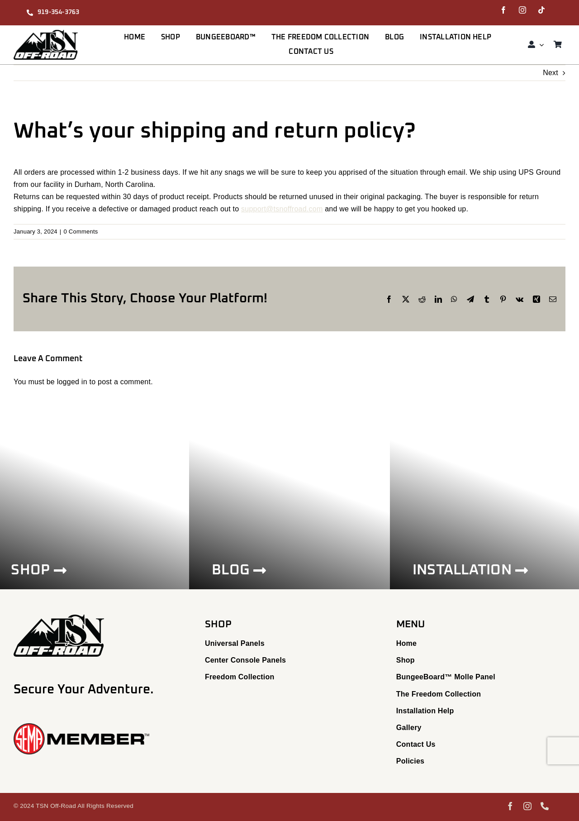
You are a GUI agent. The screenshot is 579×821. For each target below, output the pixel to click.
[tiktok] (542, 10)
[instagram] (523, 10)
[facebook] (504, 10)
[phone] (545, 806)
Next (550, 72)
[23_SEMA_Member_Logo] (81, 726)
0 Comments (80, 231)
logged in (72, 382)
